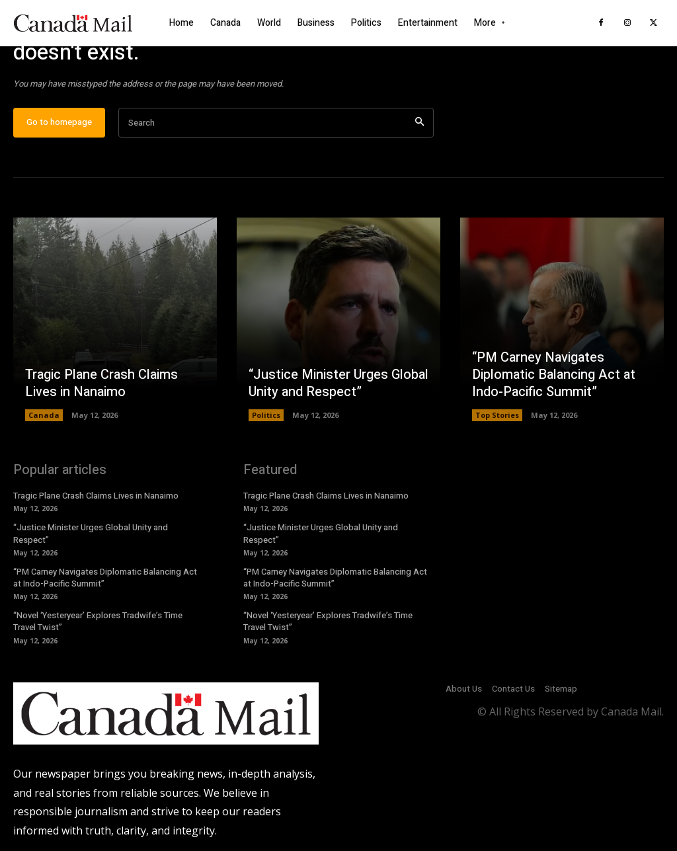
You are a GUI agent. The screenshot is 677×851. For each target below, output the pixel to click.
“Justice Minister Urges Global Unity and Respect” (338, 384)
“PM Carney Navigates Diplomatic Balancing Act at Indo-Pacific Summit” (553, 375)
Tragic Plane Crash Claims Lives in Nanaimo (101, 384)
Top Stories (497, 416)
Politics (266, 416)
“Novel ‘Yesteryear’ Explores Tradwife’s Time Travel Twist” (97, 622)
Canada (44, 416)
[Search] (419, 123)
